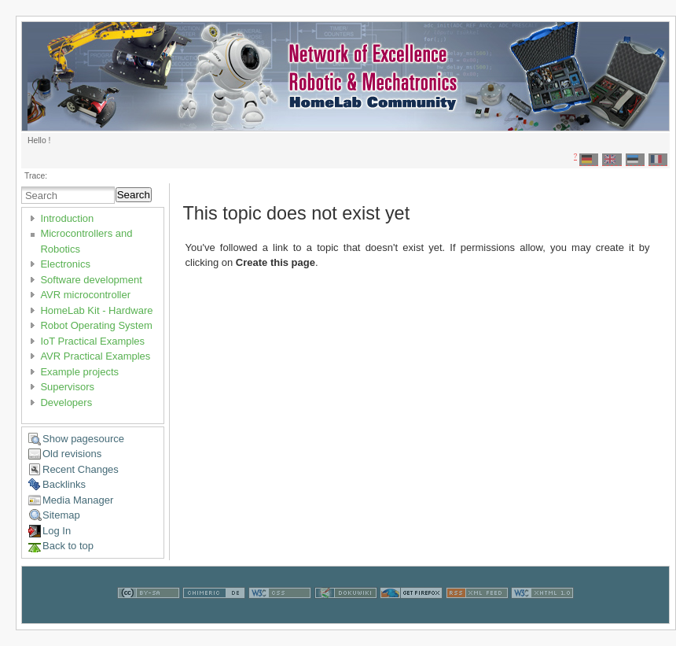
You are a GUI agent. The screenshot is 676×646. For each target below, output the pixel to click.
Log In (56, 531)
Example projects (79, 372)
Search (133, 195)
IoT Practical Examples (92, 341)
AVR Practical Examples (95, 356)
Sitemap (61, 515)
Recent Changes (80, 469)
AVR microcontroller (85, 295)
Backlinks (64, 484)
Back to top (68, 546)
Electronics (65, 264)
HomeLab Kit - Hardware (96, 310)
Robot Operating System (96, 325)
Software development (90, 280)
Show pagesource (83, 439)
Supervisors (67, 387)
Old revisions (71, 454)
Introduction (67, 218)
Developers (66, 402)
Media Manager (77, 500)
